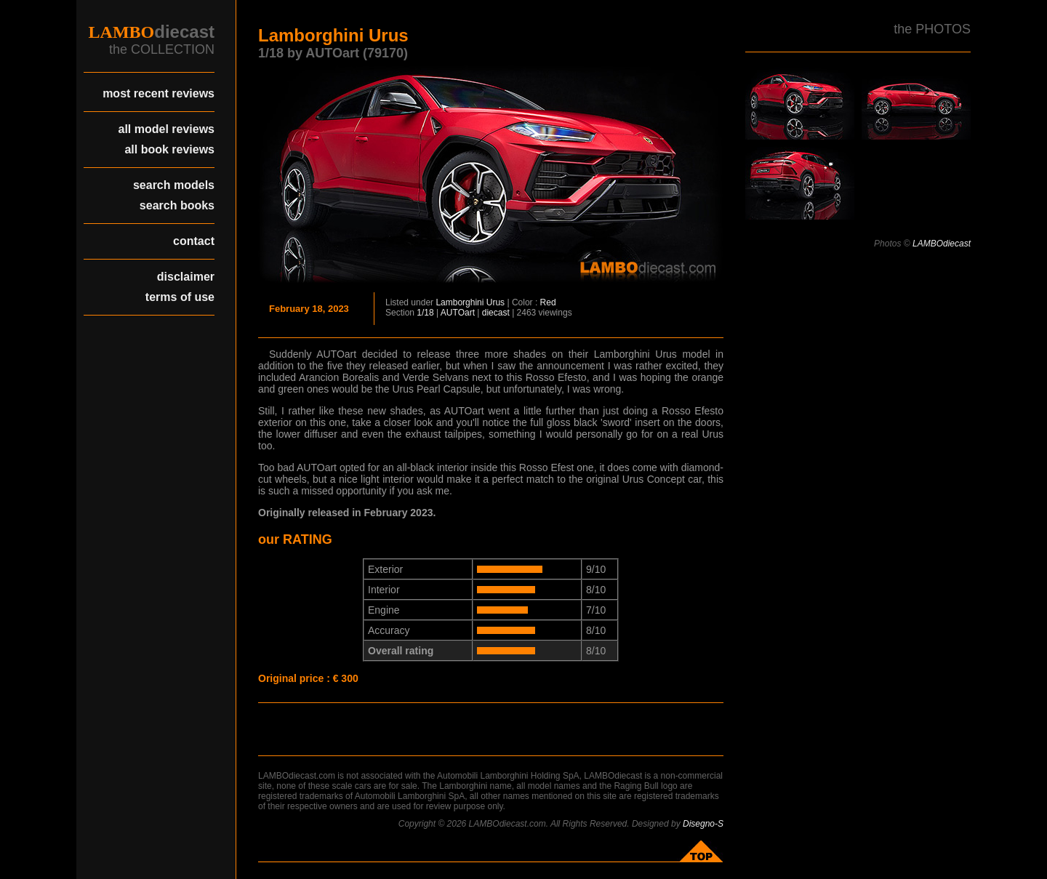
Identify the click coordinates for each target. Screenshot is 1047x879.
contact (193, 241)
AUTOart (458, 313)
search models (173, 185)
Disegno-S (703, 824)
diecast (496, 313)
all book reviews (169, 149)
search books (177, 205)
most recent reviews (158, 93)
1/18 (425, 313)
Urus (495, 302)
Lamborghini (460, 302)
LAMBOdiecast (941, 243)
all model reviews (166, 129)
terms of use (179, 297)
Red (548, 302)
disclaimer (185, 276)
